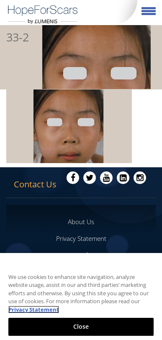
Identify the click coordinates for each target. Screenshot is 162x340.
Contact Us (35, 184)
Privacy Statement (81, 238)
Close (81, 326)
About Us (81, 221)
